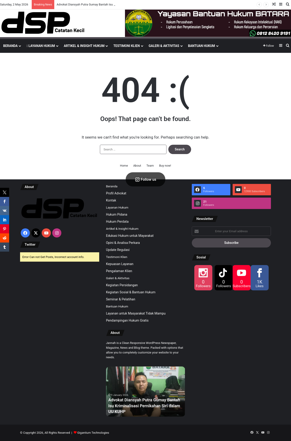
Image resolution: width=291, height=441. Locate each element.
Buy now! (165, 165)
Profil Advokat (116, 193)
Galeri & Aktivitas (164, 46)
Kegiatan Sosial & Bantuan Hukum (131, 292)
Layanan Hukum (40, 46)
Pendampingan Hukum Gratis (127, 320)
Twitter (30, 244)
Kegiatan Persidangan (122, 285)
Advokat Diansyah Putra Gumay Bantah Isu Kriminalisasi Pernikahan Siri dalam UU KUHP (144, 405)
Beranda (10, 46)
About (137, 165)
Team (150, 165)
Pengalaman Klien (119, 271)
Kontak (111, 200)
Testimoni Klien (126, 46)
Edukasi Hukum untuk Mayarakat (130, 235)
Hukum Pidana (116, 214)
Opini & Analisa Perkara (123, 243)
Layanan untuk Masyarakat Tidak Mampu (136, 313)
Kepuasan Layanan (119, 264)
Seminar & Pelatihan (120, 299)
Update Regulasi (118, 250)
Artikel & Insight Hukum (84, 46)
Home (124, 165)
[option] (145, 391)
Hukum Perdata (117, 221)
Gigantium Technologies (93, 432)
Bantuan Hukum (201, 46)
